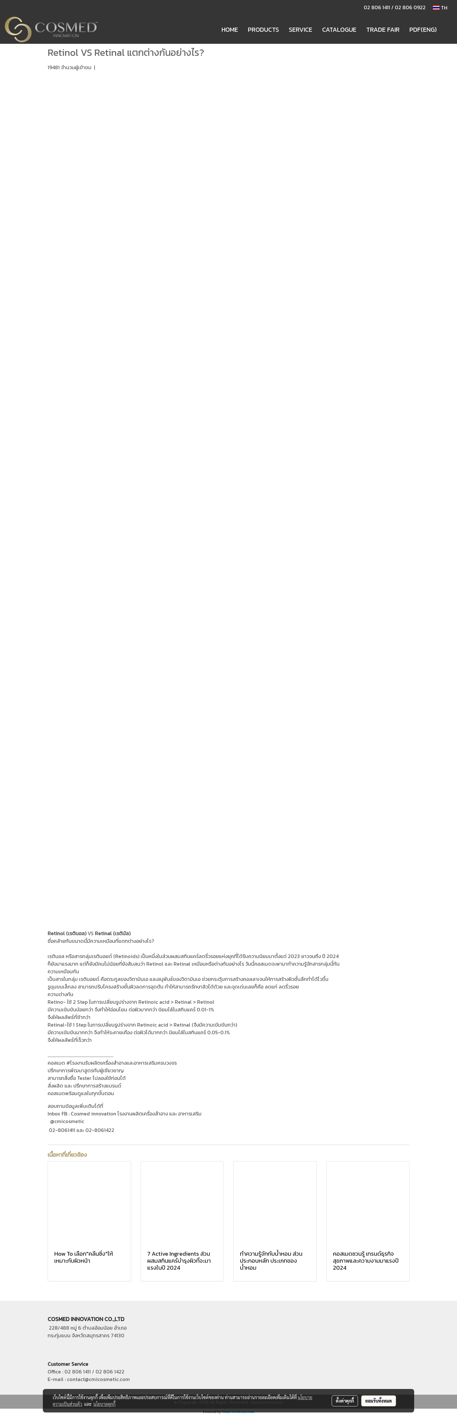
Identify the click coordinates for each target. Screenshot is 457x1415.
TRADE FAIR (383, 29)
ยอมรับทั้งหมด (378, 1401)
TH (440, 7)
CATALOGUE (339, 29)
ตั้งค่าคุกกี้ (345, 1401)
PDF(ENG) (423, 29)
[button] (447, 29)
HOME (230, 29)
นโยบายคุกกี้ (104, 1404)
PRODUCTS (263, 29)
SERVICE (300, 29)
